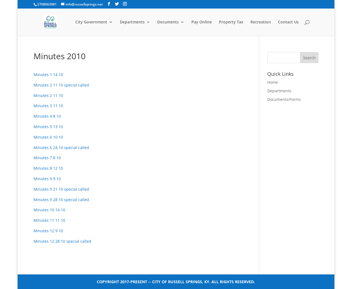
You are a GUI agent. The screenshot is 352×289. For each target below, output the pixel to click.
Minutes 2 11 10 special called (61, 85)
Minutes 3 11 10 (48, 105)
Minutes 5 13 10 (48, 126)
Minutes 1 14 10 (48, 74)
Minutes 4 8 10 (47, 116)
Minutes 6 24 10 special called (61, 147)
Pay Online (201, 22)
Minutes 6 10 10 (48, 137)
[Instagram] (125, 4)
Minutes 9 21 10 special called (61, 189)
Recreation (261, 22)
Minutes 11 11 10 (49, 220)
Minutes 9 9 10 (47, 178)
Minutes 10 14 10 (49, 209)
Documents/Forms (284, 99)
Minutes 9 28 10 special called (61, 199)
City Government (91, 22)
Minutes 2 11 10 (48, 95)
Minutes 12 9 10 (48, 230)
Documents (168, 22)
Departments (132, 22)
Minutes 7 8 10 (47, 157)
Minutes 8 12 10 (48, 168)
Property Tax (231, 22)
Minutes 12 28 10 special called (62, 241)
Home (272, 82)
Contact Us (288, 22)
